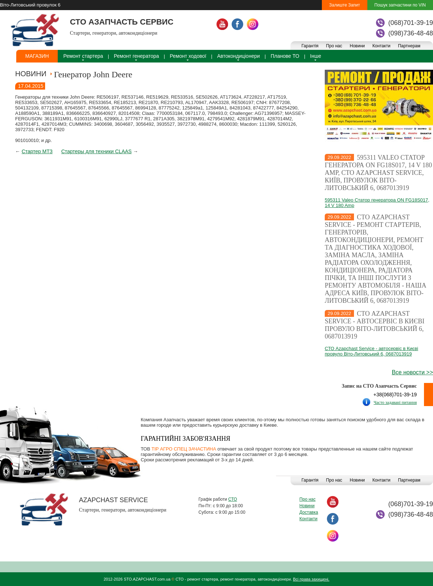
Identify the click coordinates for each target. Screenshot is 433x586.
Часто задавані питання (395, 402)
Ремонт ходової (188, 56)
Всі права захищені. (311, 579)
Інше (315, 56)
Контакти (381, 45)
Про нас (334, 45)
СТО (232, 499)
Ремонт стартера (83, 56)
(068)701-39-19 (410, 22)
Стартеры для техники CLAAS (96, 151)
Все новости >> (412, 372)
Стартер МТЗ (37, 151)
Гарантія (309, 45)
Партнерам (409, 45)
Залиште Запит (344, 5)
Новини (357, 45)
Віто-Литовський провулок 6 (30, 5)
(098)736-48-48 (410, 33)
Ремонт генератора (136, 56)
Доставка (308, 512)
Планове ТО (285, 56)
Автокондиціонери (238, 56)
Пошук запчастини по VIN (400, 5)
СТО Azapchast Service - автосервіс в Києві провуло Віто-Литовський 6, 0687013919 (374, 325)
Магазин (37, 56)
